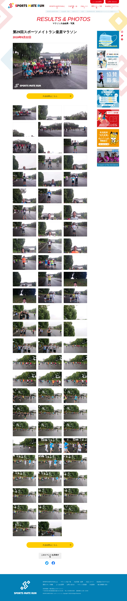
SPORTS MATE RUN (52, 11)
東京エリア (75, 11)
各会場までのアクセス (112, 7)
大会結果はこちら (57, 96)
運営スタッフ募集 (96, 7)
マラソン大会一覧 (66, 581)
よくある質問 (97, 1)
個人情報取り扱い (103, 584)
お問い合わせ (112, 1)
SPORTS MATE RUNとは (57, 7)
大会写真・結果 (72, 7)
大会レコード (84, 7)
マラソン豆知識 (82, 584)
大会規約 (92, 584)
